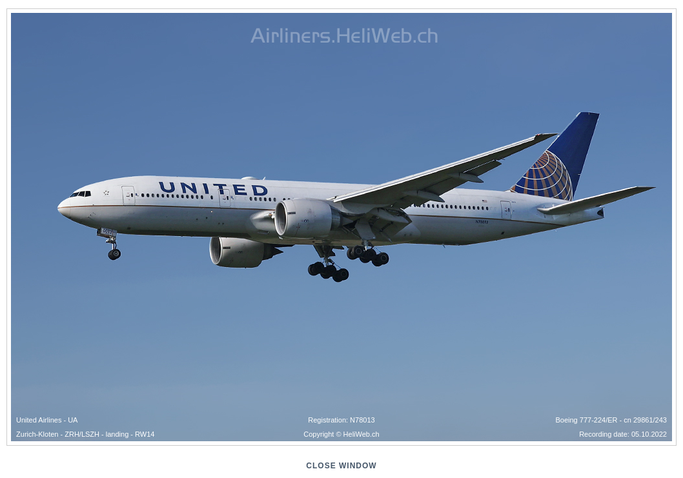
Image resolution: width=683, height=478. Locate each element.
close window (341, 465)
